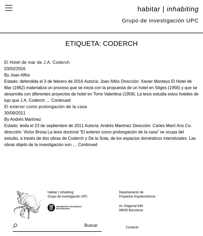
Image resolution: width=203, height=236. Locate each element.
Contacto (132, 227)
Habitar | (168, 9)
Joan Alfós (20, 75)
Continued (61, 100)
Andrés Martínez (25, 119)
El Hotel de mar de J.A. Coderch (37, 62)
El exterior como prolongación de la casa (45, 106)
